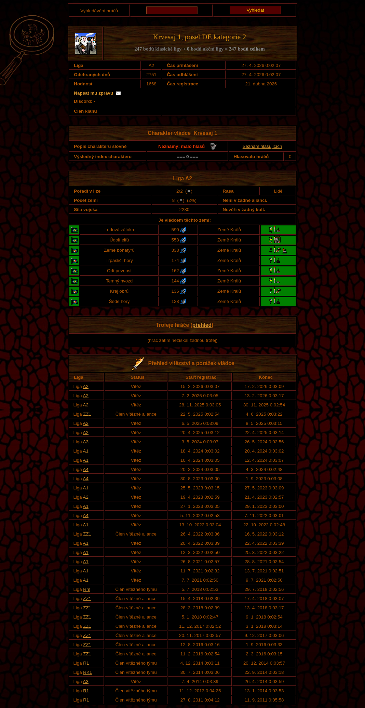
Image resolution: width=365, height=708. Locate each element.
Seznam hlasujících (262, 146)
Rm (86, 589)
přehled (202, 325)
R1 (86, 663)
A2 (86, 386)
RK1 (87, 672)
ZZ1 (87, 414)
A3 (86, 441)
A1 (86, 451)
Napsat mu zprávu (93, 93)
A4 (86, 469)
